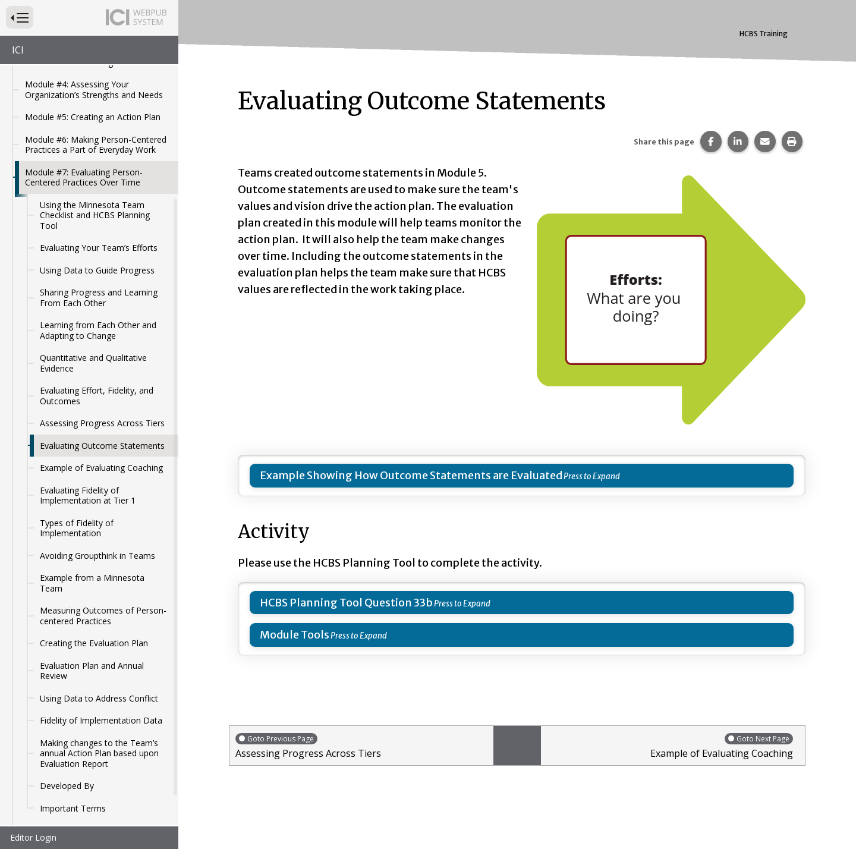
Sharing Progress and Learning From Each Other (99, 261)
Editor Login (33, 837)
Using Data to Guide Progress (97, 234)
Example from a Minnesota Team (92, 547)
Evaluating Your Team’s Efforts (99, 211)
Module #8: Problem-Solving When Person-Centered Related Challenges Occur (95, 804)
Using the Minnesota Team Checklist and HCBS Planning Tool (95, 179)
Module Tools (294, 635)
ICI (18, 49)
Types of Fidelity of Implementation (77, 492)
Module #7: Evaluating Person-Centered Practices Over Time (84, 141)
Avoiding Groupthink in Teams (97, 519)
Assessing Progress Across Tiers (102, 386)
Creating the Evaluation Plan (94, 606)
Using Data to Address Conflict (99, 662)
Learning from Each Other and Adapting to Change (98, 294)
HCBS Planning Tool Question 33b (346, 602)
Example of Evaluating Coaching (101, 431)
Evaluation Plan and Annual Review (92, 635)
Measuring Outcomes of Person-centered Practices (103, 579)
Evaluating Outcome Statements (102, 409)
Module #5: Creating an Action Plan (92, 80)
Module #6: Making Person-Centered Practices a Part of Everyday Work (95, 109)
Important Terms (73, 772)
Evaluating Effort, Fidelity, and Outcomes (96, 359)
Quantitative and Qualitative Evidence (93, 327)
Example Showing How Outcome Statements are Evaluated (411, 475)
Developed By (67, 749)
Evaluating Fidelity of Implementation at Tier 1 (88, 459)
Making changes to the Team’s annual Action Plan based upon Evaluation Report (99, 717)
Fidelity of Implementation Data (101, 684)
